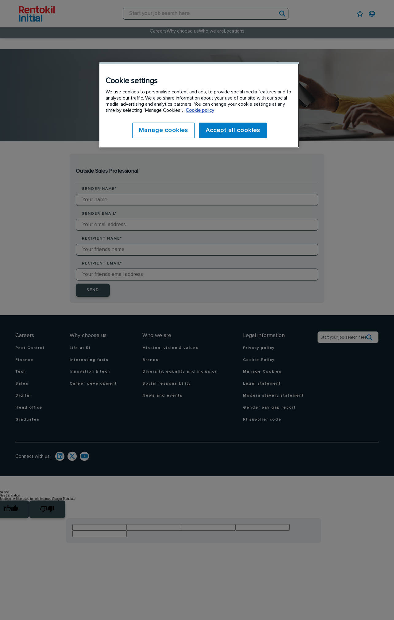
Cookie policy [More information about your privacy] (200, 110)
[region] (199, 104)
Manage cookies (162, 130)
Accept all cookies (233, 130)
